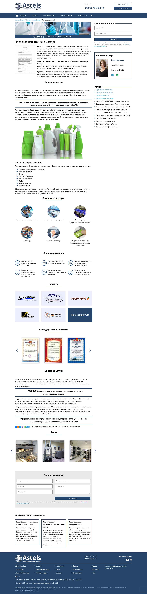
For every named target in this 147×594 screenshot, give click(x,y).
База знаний (66, 15)
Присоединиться (80, 314)
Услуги (23, 15)
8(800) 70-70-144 (94, 7)
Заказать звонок (123, 8)
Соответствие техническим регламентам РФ (111, 112)
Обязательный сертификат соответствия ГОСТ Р (53, 524)
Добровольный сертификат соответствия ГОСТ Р (113, 110)
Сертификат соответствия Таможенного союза (112, 101)
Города (17, 576)
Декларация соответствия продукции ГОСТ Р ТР (113, 115)
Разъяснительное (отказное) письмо (108, 127)
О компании (48, 15)
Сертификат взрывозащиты (105, 121)
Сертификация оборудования (106, 118)
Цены (34, 15)
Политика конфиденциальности (115, 566)
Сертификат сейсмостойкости (106, 124)
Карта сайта (108, 568)
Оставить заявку (123, 4)
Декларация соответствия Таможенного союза (112, 104)
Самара (87, 4)
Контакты (82, 15)
